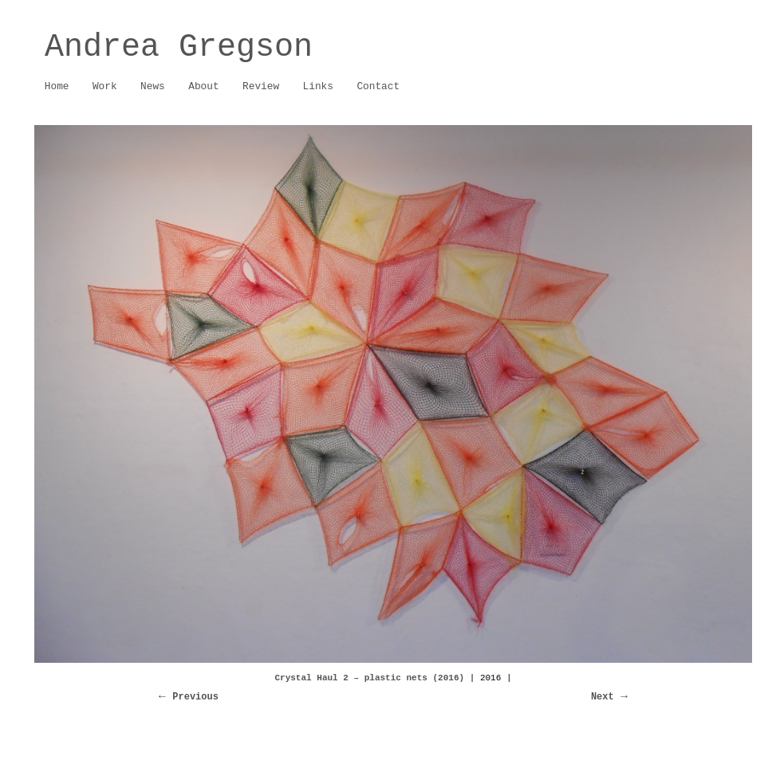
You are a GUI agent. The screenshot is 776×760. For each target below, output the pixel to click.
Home (57, 86)
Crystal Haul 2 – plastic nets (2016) (369, 678)
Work (101, 87)
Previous (195, 697)
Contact (378, 86)
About (199, 87)
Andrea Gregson (179, 47)
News (152, 86)
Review (260, 86)
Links (318, 86)
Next (602, 697)
